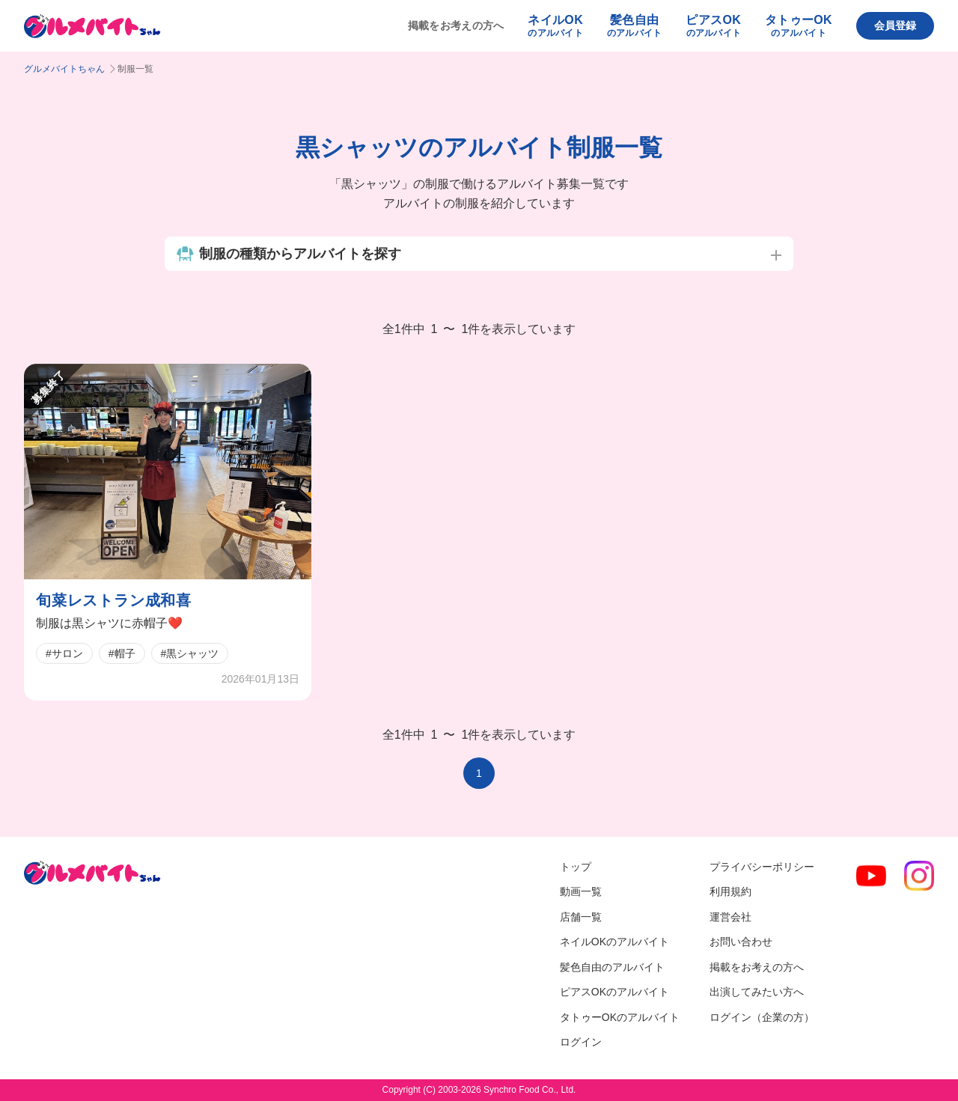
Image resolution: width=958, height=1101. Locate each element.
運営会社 (730, 917)
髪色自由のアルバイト (612, 967)
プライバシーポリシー (762, 867)
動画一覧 (581, 891)
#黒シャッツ (190, 653)
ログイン (581, 1042)
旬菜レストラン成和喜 (114, 600)
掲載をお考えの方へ (456, 25)
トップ (575, 867)
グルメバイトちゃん (64, 69)
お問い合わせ (741, 942)
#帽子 (122, 653)
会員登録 (895, 25)
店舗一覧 (581, 917)
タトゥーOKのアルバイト (620, 1017)
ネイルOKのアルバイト (614, 942)
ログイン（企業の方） (762, 1017)
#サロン (64, 653)
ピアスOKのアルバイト (614, 992)
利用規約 (730, 891)
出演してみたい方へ (757, 992)
